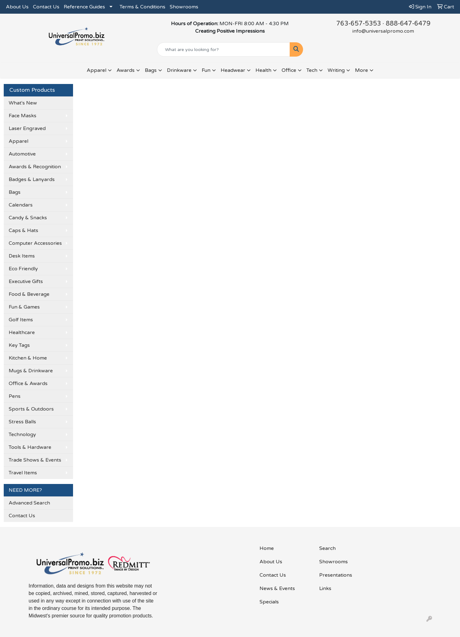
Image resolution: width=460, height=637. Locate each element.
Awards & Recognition (35, 167)
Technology (22, 434)
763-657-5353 (358, 23)
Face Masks (22, 116)
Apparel (18, 141)
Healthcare (22, 332)
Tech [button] (311, 70)
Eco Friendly (23, 269)
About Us (17, 7)
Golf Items (21, 320)
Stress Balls (22, 422)
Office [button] (289, 70)
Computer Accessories (35, 243)
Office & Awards (28, 383)
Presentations (335, 575)
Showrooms (184, 7)
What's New (23, 103)
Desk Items (22, 256)
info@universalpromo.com (383, 31)
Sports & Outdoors (31, 409)
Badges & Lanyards (32, 179)
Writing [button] (336, 70)
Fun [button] (206, 70)
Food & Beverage (29, 294)
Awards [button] (126, 70)
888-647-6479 (408, 23)
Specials (269, 602)
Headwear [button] (233, 70)
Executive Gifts (26, 281)
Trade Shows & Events (35, 460)
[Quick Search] (223, 49)
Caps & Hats (23, 230)
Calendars (21, 205)
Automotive (22, 154)
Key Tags (19, 345)
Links (325, 588)
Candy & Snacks (28, 218)
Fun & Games (24, 307)
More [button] (361, 70)
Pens (15, 396)
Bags (15, 192)
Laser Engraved (27, 128)
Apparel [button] (96, 70)
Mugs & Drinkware (31, 371)
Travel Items (23, 473)
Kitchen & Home (28, 358)
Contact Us (46, 7)
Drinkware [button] (179, 70)
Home (267, 548)
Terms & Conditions (142, 7)
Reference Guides (84, 7)
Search (327, 548)
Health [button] (263, 70)
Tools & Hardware (30, 447)
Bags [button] (151, 70)
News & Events (277, 588)
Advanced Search (29, 503)
